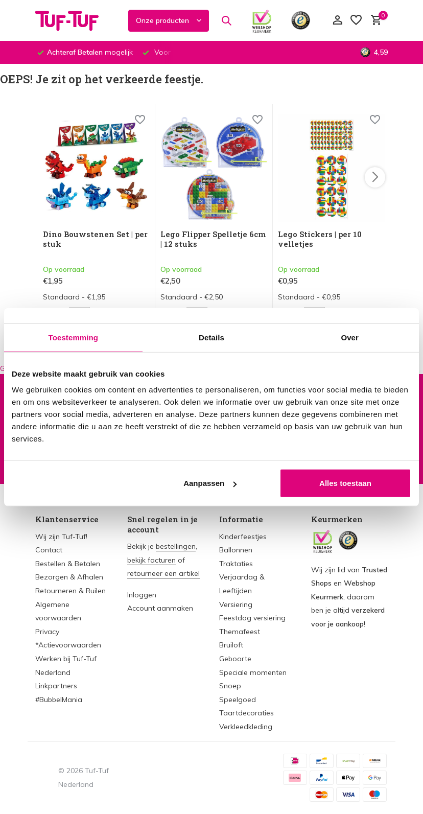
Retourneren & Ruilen (70, 590)
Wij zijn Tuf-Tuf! (61, 536)
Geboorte (235, 658)
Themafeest (239, 631)
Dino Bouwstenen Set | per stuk (95, 239)
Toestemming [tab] (74, 337)
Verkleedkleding (245, 726)
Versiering (235, 604)
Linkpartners (56, 685)
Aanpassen (210, 483)
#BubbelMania (58, 699)
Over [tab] (350, 337)
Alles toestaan (345, 483)
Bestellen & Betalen (67, 563)
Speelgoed (237, 699)
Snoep (230, 685)
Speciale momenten (253, 672)
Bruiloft (231, 644)
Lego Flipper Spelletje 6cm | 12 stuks (213, 239)
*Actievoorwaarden (68, 644)
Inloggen (141, 594)
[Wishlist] (140, 120)
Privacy (47, 631)
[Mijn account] (337, 21)
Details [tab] (211, 337)
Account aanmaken (160, 608)
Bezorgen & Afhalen (69, 577)
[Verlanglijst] (356, 20)
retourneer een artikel (163, 573)
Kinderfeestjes (243, 536)
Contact (48, 549)
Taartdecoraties (246, 712)
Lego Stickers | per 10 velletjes (320, 239)
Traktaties (236, 563)
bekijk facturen (151, 560)
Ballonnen (235, 549)
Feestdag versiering (252, 617)
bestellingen (176, 546)
